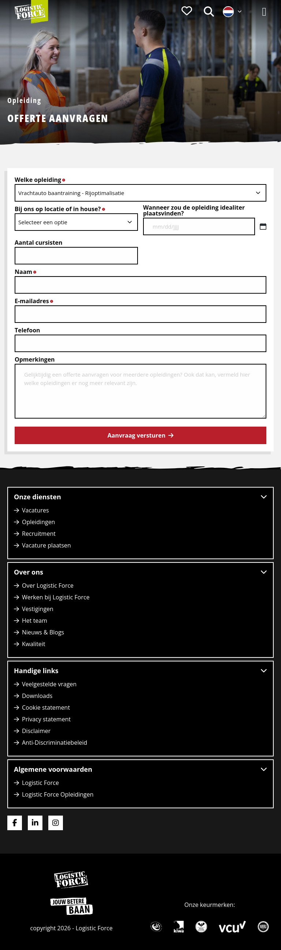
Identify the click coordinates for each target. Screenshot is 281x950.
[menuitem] (187, 12)
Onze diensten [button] (140, 496)
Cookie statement (46, 707)
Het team (34, 621)
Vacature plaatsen (46, 545)
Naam (27, 272)
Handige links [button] (140, 670)
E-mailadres (36, 301)
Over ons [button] (140, 572)
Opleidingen (38, 522)
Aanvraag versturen (137, 435)
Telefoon (27, 330)
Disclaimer (36, 731)
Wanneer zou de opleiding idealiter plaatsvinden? (194, 210)
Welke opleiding (42, 180)
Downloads (37, 696)
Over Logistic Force (48, 585)
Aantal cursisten (39, 242)
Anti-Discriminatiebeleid (54, 743)
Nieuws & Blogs (43, 632)
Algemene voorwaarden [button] (140, 769)
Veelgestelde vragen (49, 684)
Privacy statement (46, 719)
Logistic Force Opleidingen (58, 794)
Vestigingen (37, 609)
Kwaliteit (33, 644)
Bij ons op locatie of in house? (62, 209)
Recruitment (39, 534)
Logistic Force (40, 783)
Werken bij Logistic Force (56, 597)
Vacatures (35, 510)
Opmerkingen (35, 359)
